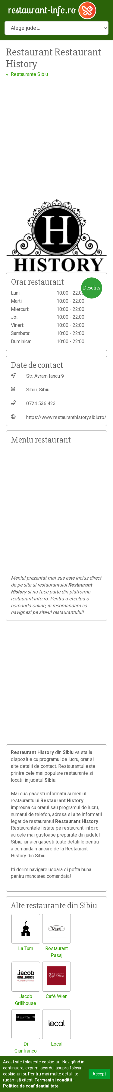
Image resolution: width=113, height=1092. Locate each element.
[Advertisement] (56, 137)
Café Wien (56, 996)
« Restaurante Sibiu (27, 74)
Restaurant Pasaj (56, 952)
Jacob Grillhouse (25, 999)
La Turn (25, 948)
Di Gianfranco (25, 1047)
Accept (99, 1074)
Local (56, 1044)
